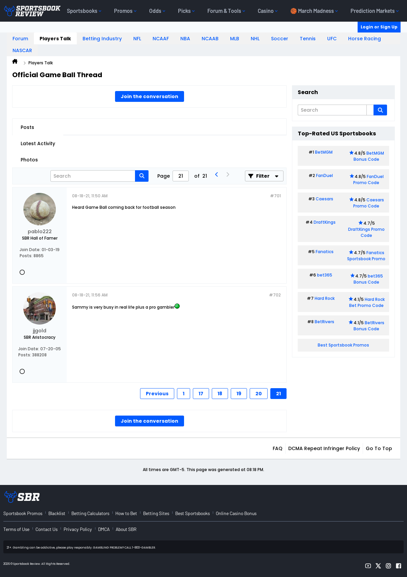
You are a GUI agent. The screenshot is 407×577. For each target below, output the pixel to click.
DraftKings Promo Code (366, 232)
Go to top (379, 448)
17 (201, 393)
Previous (157, 393)
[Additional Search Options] (370, 110)
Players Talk (55, 38)
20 (258, 393)
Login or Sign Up (379, 27)
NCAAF (161, 38)
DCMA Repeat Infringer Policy (324, 448)
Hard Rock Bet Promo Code (367, 302)
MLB (234, 38)
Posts (27, 127)
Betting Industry (102, 38)
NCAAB (210, 38)
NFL (137, 38)
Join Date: (30, 249)
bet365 (324, 275)
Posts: (26, 256)
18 (220, 393)
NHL (255, 38)
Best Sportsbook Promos (343, 345)
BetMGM (324, 152)
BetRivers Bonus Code (369, 326)
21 (278, 393)
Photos (29, 159)
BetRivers (324, 322)
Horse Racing (364, 38)
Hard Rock (325, 298)
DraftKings (325, 222)
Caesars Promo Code (368, 203)
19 (238, 393)
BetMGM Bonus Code (369, 156)
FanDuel (324, 175)
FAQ (277, 448)
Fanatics (325, 251)
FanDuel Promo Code (368, 179)
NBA (185, 38)
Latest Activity (38, 143)
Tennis (308, 38)
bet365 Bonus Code (368, 279)
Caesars (324, 199)
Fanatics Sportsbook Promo (366, 256)
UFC (332, 38)
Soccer (279, 38)
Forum (20, 38)
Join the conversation (149, 96)
